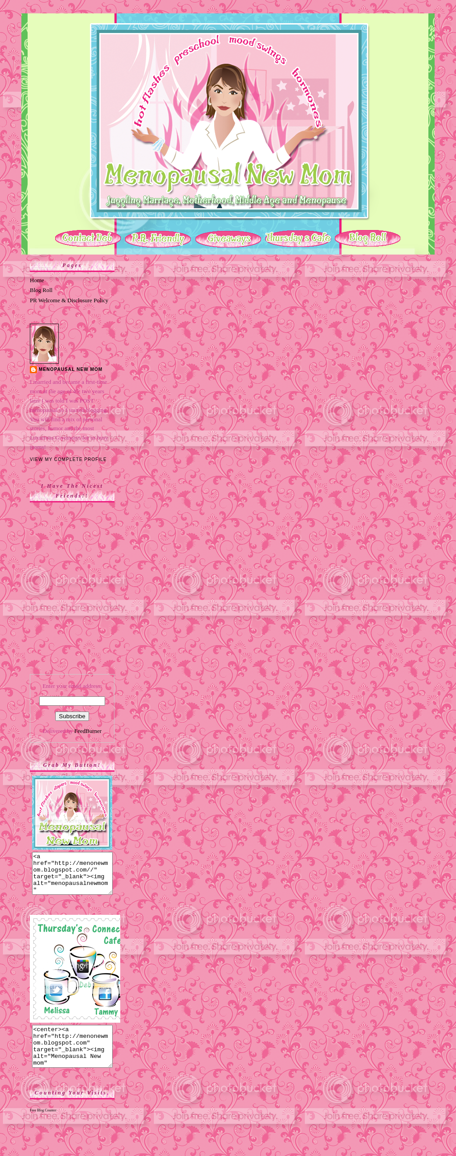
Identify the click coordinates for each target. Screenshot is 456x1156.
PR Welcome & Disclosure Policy (69, 300)
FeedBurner (88, 731)
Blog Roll (41, 290)
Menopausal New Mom (70, 369)
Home (37, 280)
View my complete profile (68, 459)
